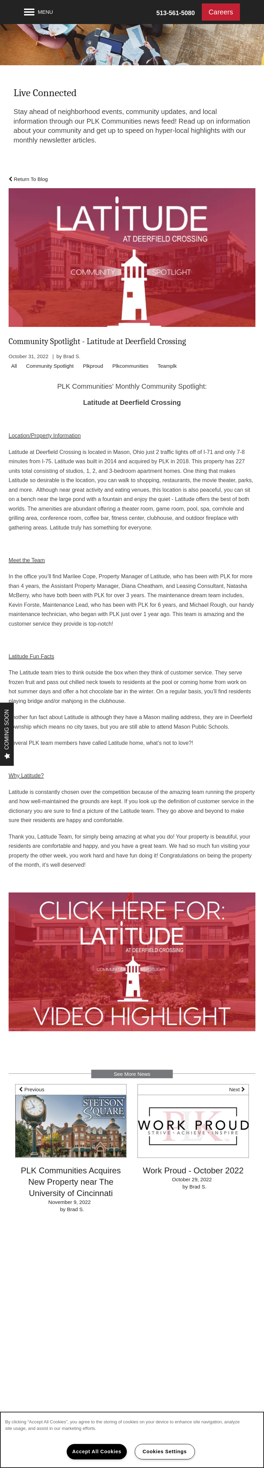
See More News (132, 1074)
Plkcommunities (130, 366)
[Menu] (38, 12)
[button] (221, 12)
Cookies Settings (165, 1451)
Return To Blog (28, 179)
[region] (132, 1440)
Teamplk (167, 366)
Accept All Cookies (96, 1451)
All (14, 366)
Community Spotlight (50, 366)
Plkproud (93, 366)
